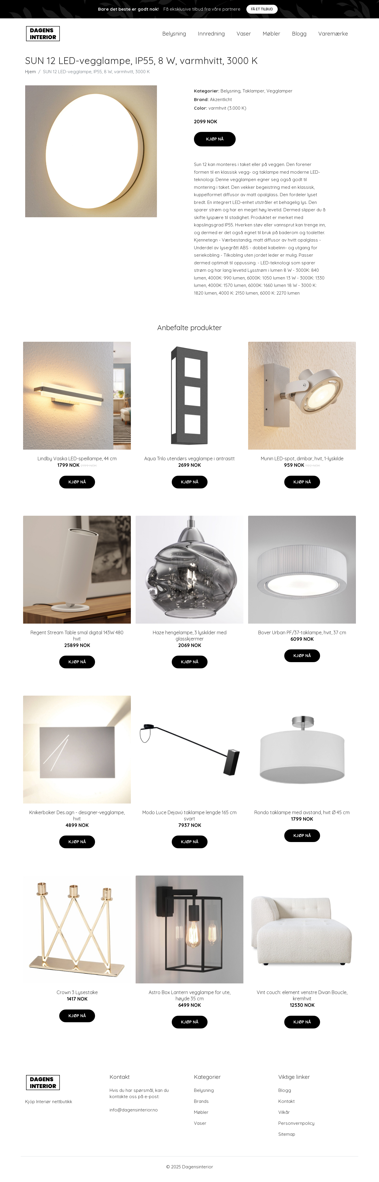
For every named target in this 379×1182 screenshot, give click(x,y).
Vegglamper (279, 96)
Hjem (30, 76)
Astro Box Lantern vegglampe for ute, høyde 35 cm (189, 1001)
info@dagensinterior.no (134, 1115)
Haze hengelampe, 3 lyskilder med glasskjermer (190, 641)
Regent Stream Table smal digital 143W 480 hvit (76, 641)
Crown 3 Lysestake (77, 998)
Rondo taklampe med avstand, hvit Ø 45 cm (302, 817)
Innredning (211, 36)
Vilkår (284, 1117)
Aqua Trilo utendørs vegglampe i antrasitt (189, 464)
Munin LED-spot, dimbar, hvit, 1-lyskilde (302, 464)
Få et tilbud (262, 9)
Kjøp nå (215, 144)
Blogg (299, 36)
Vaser (244, 36)
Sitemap (286, 1139)
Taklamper (253, 96)
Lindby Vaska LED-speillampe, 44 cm (77, 464)
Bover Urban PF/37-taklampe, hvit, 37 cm (302, 637)
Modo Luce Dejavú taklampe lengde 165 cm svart (189, 820)
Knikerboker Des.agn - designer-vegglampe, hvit (77, 820)
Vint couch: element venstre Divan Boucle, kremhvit (302, 1001)
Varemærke (333, 36)
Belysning (174, 36)
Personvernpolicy (296, 1128)
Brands (201, 1106)
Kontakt (286, 1106)
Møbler (271, 36)
